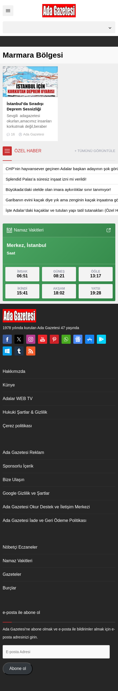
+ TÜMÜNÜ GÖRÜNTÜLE (94, 151)
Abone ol (17, 668)
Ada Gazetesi (33, 134)
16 (13, 134)
